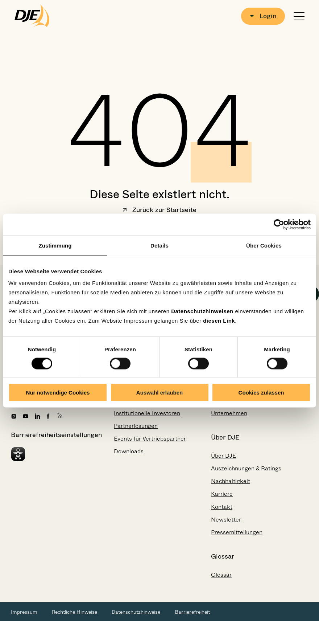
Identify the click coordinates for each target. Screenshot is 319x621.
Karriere (222, 494)
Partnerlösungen (136, 426)
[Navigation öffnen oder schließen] (299, 16)
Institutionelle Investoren (147, 413)
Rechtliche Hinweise (74, 612)
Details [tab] (159, 245)
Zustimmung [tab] (55, 245)
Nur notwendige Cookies (58, 392)
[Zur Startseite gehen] (32, 16)
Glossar (221, 575)
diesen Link (219, 321)
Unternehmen (229, 413)
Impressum (24, 612)
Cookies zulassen (261, 392)
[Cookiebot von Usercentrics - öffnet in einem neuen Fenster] (279, 224)
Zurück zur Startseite (159, 211)
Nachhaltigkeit (230, 481)
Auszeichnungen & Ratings (246, 468)
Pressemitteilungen (236, 532)
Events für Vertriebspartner (150, 438)
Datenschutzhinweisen (202, 311)
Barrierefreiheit (192, 612)
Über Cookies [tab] (264, 245)
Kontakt (221, 507)
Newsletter (226, 519)
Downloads (129, 451)
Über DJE (223, 456)
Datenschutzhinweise (136, 612)
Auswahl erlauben (159, 392)
